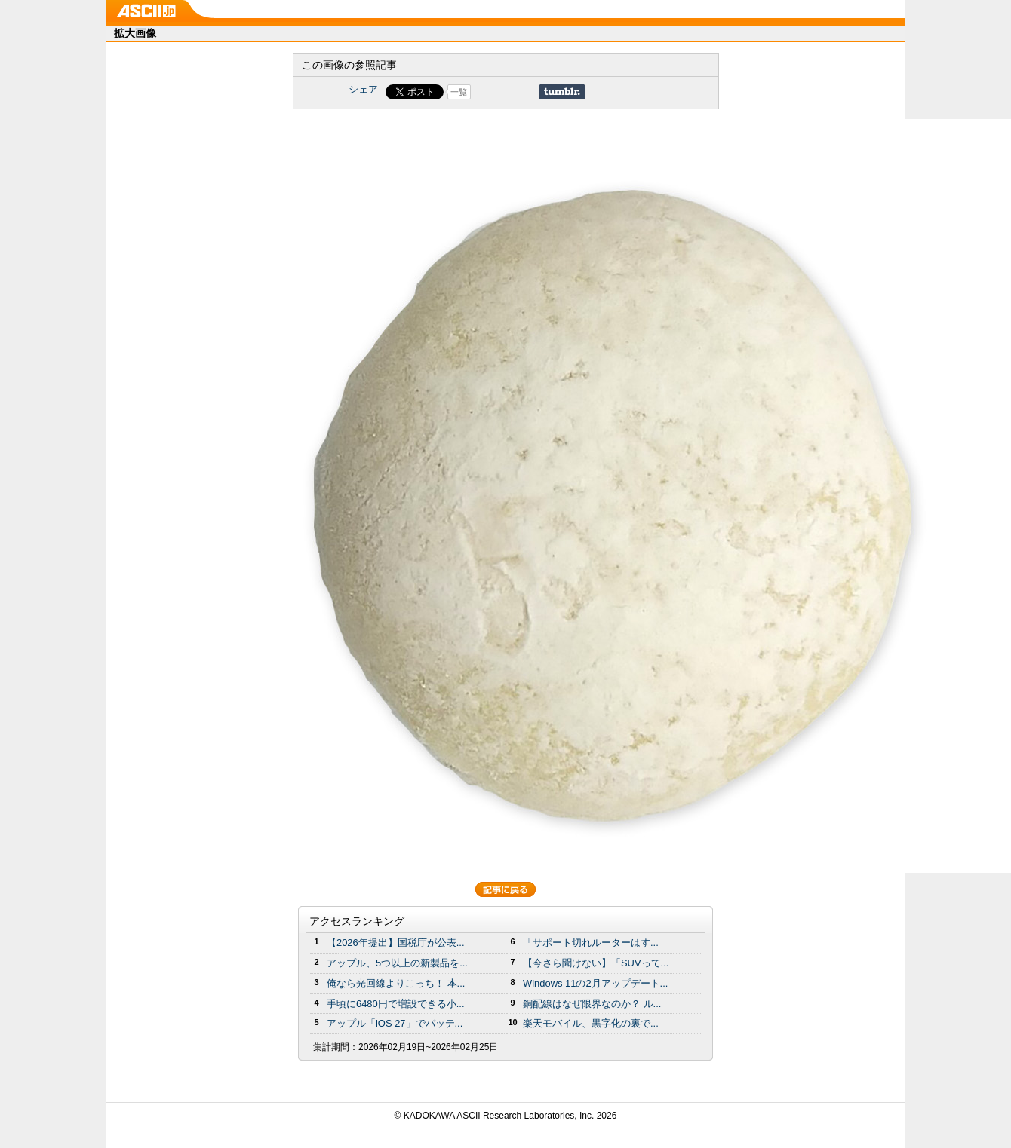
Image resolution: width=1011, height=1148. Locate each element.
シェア (363, 89)
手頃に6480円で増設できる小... (396, 1003)
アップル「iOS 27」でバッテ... (394, 1023)
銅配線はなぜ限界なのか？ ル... (592, 1003)
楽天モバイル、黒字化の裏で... (591, 1023)
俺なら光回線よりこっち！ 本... (396, 983)
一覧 (458, 91)
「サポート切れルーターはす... (591, 942)
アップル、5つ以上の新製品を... (397, 963)
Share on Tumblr (562, 91)
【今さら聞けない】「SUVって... (595, 963)
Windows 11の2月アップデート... (595, 983)
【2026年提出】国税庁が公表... (396, 942)
